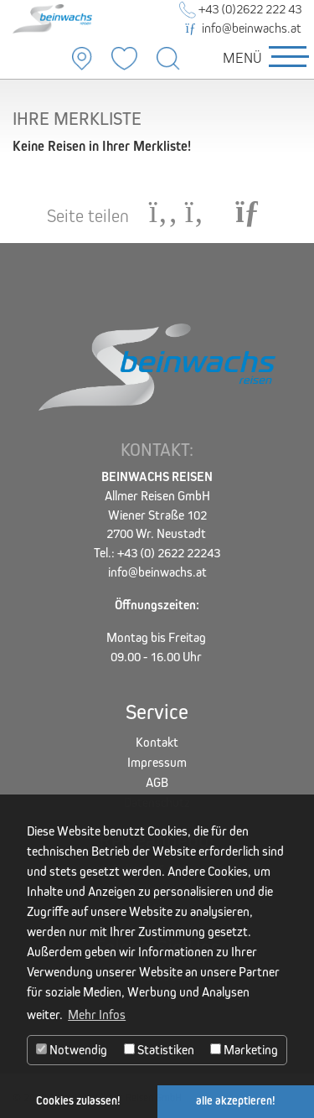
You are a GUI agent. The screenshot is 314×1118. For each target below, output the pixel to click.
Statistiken (159, 1050)
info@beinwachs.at (243, 28)
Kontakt (157, 742)
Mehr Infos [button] (97, 1014)
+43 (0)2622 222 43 (240, 9)
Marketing (244, 1050)
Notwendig (71, 1050)
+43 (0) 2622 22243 (168, 553)
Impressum (157, 762)
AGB (157, 782)
